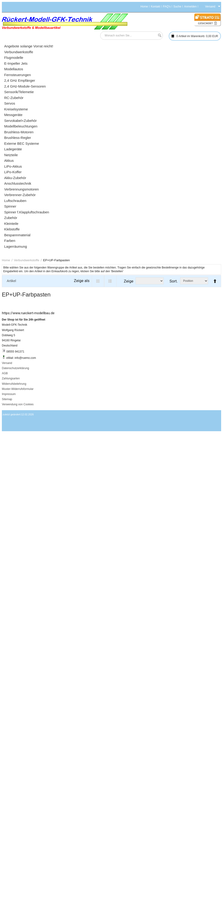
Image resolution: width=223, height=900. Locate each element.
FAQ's (167, 6)
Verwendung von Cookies (18, 404)
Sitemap (7, 399)
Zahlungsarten (11, 378)
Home (144, 6)
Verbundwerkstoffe (26, 260)
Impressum (9, 394)
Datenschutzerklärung (15, 368)
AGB (5, 373)
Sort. (173, 281)
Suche (177, 6)
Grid (98, 281)
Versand (7, 363)
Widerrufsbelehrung (14, 383)
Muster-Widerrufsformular (18, 389)
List (110, 281)
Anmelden (190, 6)
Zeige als (81, 280)
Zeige (128, 281)
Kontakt (155, 6)
